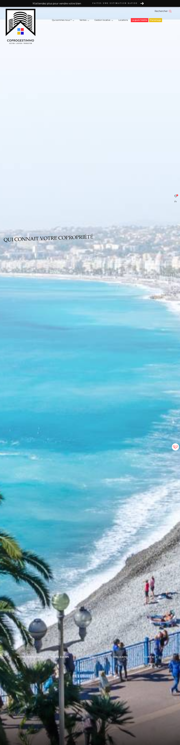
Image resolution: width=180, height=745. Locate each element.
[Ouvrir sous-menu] (73, 20)
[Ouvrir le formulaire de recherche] (168, 11)
